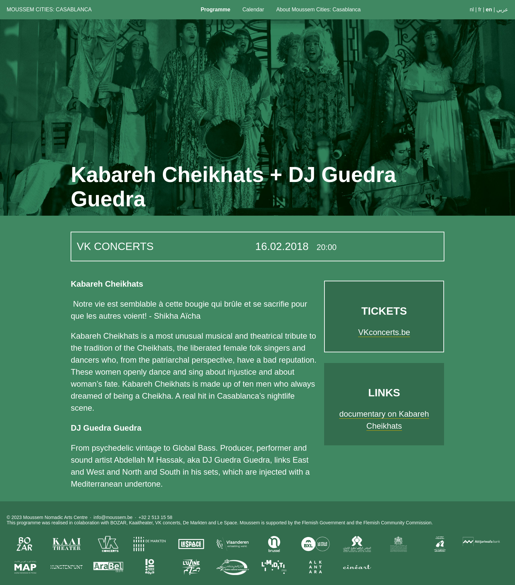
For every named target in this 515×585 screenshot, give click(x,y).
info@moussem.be (113, 517)
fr (479, 9)
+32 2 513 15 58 (156, 517)
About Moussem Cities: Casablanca (318, 9)
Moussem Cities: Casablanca (49, 9)
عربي (502, 9)
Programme (215, 9)
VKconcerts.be (384, 332)
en (489, 9)
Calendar (253, 9)
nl (472, 9)
